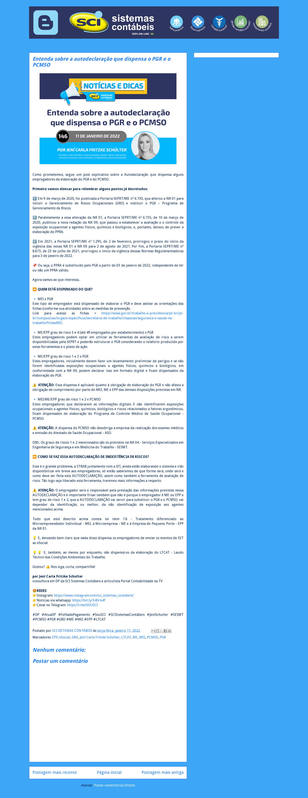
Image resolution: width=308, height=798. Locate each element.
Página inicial (109, 772)
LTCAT (126, 637)
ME (135, 637)
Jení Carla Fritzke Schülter (100, 637)
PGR (163, 637)
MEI (142, 637)
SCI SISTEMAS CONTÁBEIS (72, 631)
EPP (55, 637)
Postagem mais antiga (163, 772)
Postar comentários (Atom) (114, 785)
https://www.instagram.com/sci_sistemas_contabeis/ (94, 595)
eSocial (64, 637)
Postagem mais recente (55, 772)
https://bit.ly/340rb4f (88, 600)
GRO (75, 637)
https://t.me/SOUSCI (82, 605)
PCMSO (152, 637)
